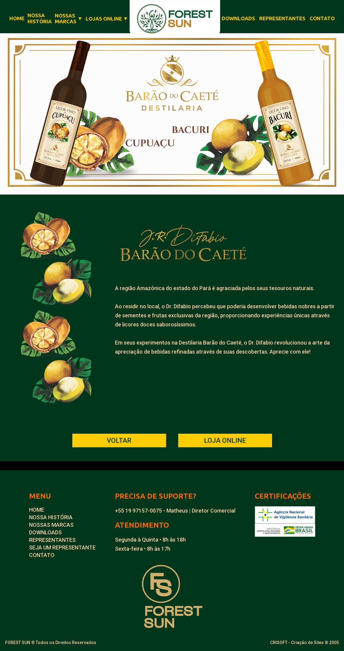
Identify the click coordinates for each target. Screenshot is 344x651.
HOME (16, 18)
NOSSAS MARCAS (51, 525)
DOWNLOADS (238, 18)
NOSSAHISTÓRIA (40, 18)
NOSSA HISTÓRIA (51, 517)
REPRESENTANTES (282, 18)
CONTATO (322, 18)
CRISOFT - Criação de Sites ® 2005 (304, 642)
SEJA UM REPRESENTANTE (62, 547)
